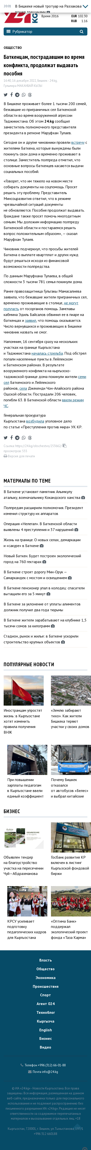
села (23, 388)
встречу (77, 142)
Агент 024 (46, 1003)
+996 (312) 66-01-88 (52, 1065)
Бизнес (45, 1038)
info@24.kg (50, 1072)
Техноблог (45, 1012)
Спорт (45, 994)
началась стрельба (47, 353)
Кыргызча (45, 1021)
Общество (13, 47)
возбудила (35, 421)
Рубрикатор (19, 31)
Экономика (46, 977)
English (45, 1029)
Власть (45, 960)
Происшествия (45, 986)
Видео (45, 1047)
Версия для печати (19, 456)
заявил (30, 320)
